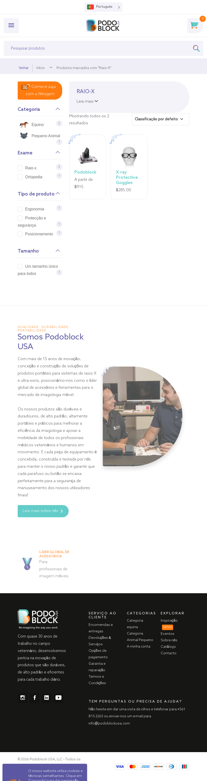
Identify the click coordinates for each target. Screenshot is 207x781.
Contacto (168, 653)
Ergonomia (34, 209)
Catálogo (168, 647)
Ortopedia (33, 177)
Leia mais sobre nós (43, 511)
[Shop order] (160, 119)
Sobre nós (169, 640)
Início (40, 68)
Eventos (167, 634)
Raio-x (31, 168)
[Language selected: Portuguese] (103, 7)
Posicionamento (39, 234)
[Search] (198, 48)
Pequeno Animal (46, 136)
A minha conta (138, 646)
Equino (38, 125)
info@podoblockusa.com (109, 723)
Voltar (24, 68)
